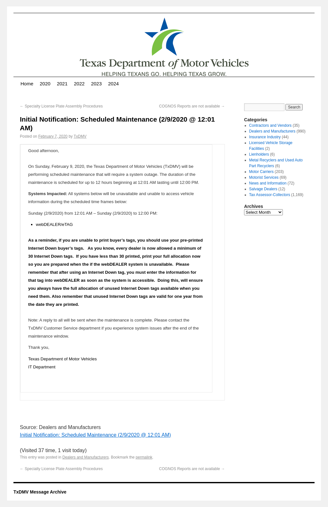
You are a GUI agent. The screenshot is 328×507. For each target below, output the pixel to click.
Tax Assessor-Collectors (269, 195)
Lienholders (259, 154)
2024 (113, 83)
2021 (62, 83)
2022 (79, 83)
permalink (144, 457)
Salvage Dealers (263, 189)
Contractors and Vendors (270, 125)
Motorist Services (264, 177)
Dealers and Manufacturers (85, 457)
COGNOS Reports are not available (192, 106)
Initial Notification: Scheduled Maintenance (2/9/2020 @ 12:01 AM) (95, 435)
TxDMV (80, 136)
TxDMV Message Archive (39, 491)
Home (26, 83)
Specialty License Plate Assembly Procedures (61, 106)
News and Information (268, 183)
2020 (45, 83)
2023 (96, 83)
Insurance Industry (265, 137)
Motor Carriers (261, 171)
